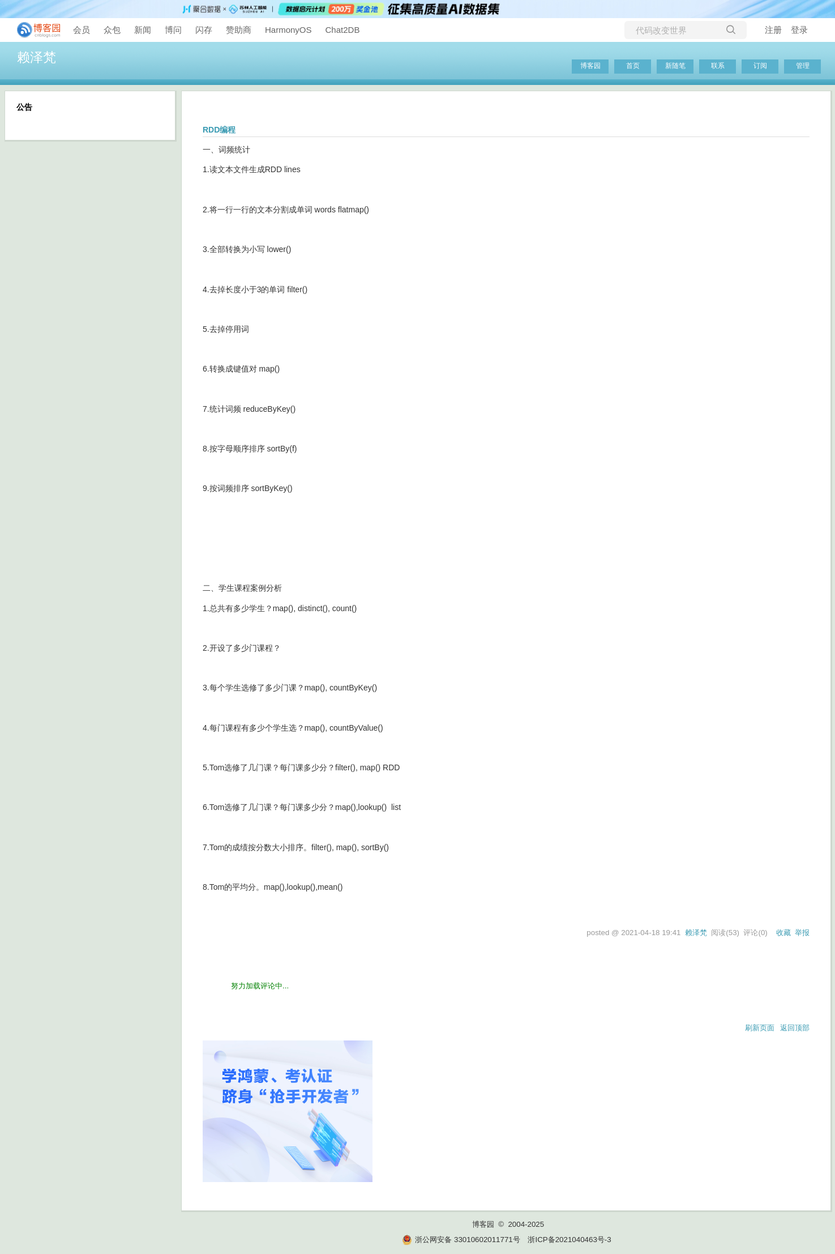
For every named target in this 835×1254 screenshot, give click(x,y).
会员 (81, 30)
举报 (802, 932)
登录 (799, 30)
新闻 (142, 30)
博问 (173, 30)
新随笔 (675, 66)
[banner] (34, 30)
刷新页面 (759, 1027)
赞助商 (238, 30)
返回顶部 (795, 1027)
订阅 (760, 66)
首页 (633, 66)
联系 (718, 66)
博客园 (590, 66)
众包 (112, 30)
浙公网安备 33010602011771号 (461, 1239)
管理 (803, 66)
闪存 (203, 30)
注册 (773, 30)
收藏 (783, 932)
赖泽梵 (36, 57)
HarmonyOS (288, 30)
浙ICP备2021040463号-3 (569, 1239)
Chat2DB (343, 30)
